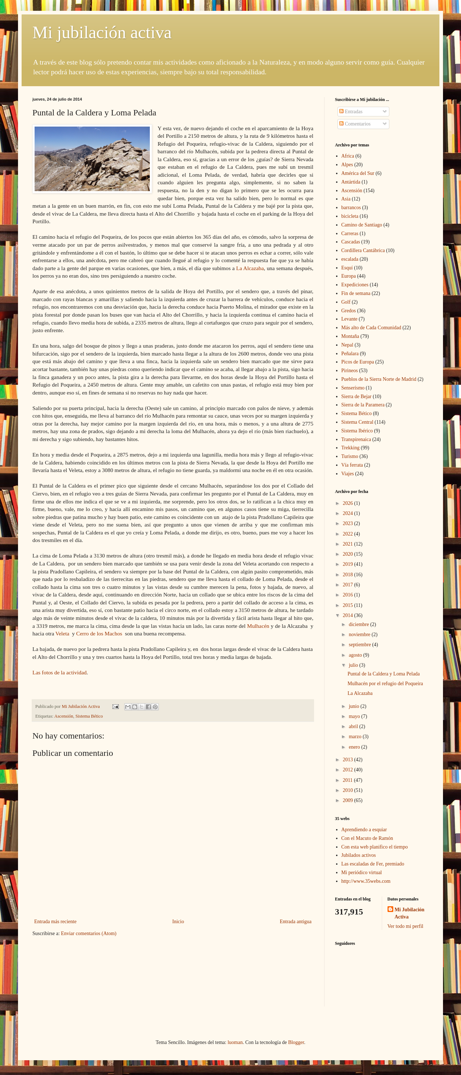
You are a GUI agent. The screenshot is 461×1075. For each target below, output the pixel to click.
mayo (355, 716)
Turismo (349, 456)
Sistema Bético (89, 716)
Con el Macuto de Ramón (367, 838)
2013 (348, 759)
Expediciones (354, 284)
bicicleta (349, 216)
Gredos (348, 310)
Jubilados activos (358, 855)
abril (354, 726)
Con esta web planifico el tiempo (374, 847)
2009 (348, 800)
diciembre (359, 624)
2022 (348, 534)
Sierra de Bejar (356, 396)
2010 (348, 790)
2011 (348, 780)
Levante (349, 319)
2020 (348, 554)
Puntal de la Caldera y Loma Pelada (384, 674)
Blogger (296, 1042)
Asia (346, 199)
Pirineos (349, 370)
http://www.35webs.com (366, 881)
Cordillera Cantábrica (363, 250)
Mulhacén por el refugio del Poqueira (385, 683)
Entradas (350, 111)
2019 (348, 564)
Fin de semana (356, 293)
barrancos (351, 207)
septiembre (360, 644)
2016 (348, 595)
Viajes (347, 473)
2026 (348, 503)
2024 (348, 513)
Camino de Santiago (361, 225)
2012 (348, 769)
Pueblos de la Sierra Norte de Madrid (378, 379)
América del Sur (358, 173)
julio (354, 665)
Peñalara (350, 353)
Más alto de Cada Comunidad (371, 327)
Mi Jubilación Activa (410, 913)
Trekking (350, 447)
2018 (348, 574)
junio (354, 706)
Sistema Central (357, 422)
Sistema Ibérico (357, 430)
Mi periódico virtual (361, 872)
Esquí (347, 267)
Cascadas (350, 241)
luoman (235, 1042)
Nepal (347, 345)
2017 (348, 584)
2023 (348, 523)
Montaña (350, 336)
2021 (348, 544)
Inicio (178, 921)
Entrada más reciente (55, 921)
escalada (349, 259)
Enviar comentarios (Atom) (88, 933)
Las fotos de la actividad (59, 672)
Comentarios (355, 124)
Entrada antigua (296, 921)
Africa (347, 156)
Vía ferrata (352, 465)
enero (355, 747)
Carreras (349, 233)
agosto (356, 655)
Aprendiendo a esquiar (364, 829)
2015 (348, 605)
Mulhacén (259, 626)
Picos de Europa (357, 362)
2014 (348, 615)
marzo (355, 736)
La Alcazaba (250, 268)
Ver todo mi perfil (406, 926)
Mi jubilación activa (102, 32)
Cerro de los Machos (99, 633)
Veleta (63, 633)
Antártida (351, 182)
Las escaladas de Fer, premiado (372, 864)
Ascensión (63, 716)
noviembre (360, 634)
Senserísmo (353, 388)
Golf (346, 302)
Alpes (347, 164)
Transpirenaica (356, 439)
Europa (348, 276)
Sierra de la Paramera (363, 404)
